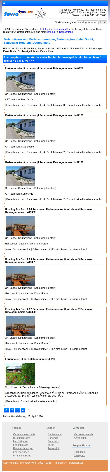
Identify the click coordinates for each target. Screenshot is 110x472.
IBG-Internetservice (25, 462)
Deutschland (60, 29)
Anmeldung (80, 438)
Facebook (79, 452)
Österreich (53, 441)
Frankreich (54, 448)
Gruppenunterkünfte (24, 434)
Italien (51, 445)
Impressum (61, 462)
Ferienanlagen (21, 452)
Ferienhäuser (20, 445)
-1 (6, 410)
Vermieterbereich (83, 434)
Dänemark (53, 438)
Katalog (44, 29)
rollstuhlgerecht (21, 438)
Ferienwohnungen (23, 448)
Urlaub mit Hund (22, 455)
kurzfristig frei (20, 441)
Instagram (79, 455)
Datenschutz (76, 462)
